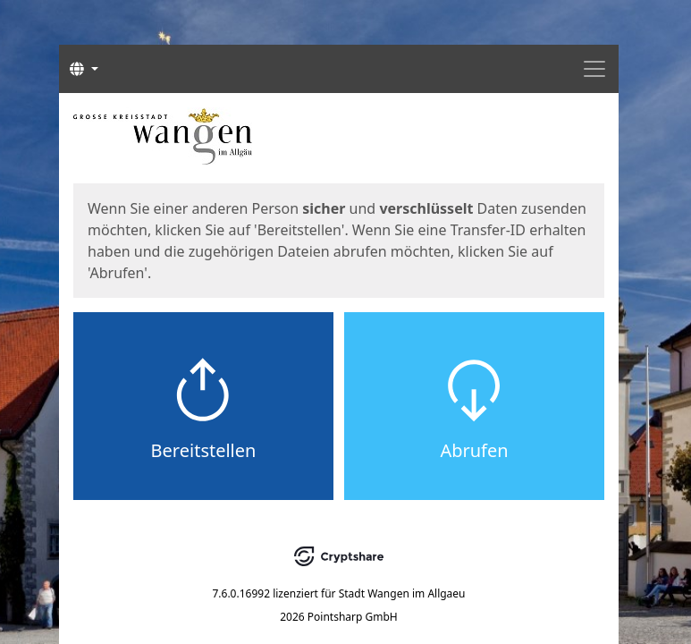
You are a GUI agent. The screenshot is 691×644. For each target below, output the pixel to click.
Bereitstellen (204, 450)
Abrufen (474, 450)
